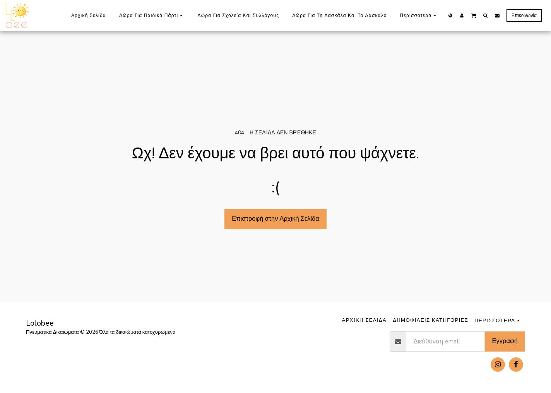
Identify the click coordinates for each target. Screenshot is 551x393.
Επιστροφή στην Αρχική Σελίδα (275, 218)
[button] (473, 15)
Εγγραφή (505, 340)
